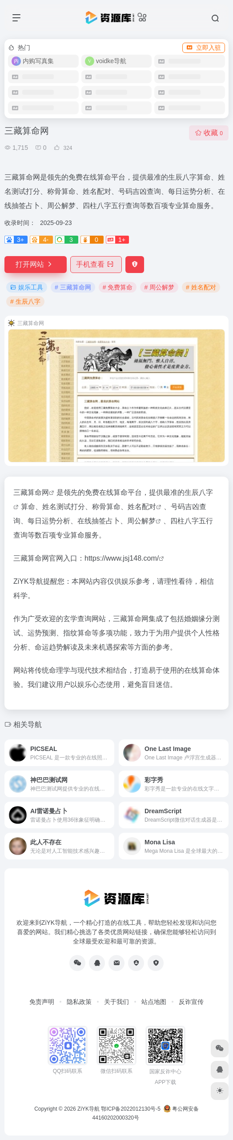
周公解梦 (141, 521)
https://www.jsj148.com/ (121, 558)
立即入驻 (203, 47)
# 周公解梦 (159, 287)
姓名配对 (142, 506)
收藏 (209, 132)
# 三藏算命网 (73, 287)
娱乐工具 (26, 287)
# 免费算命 (118, 287)
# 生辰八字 (25, 301)
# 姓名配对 (201, 287)
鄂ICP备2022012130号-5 (130, 1109)
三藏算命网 (31, 492)
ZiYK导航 (88, 1109)
